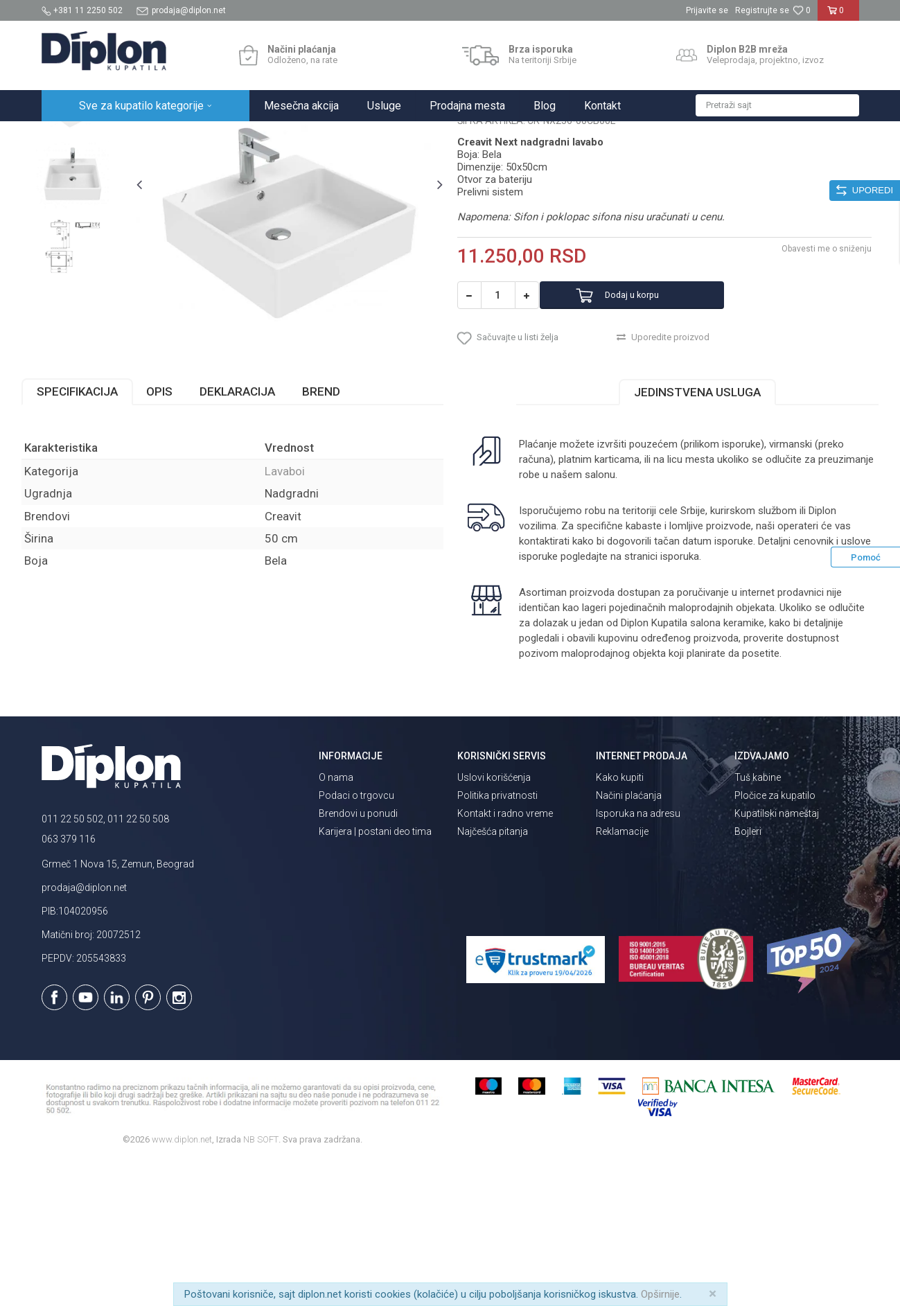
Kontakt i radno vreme (505, 958)
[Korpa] (838, 16)
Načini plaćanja (629, 940)
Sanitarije (202, 136)
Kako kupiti (620, 922)
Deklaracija (257, 536)
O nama (336, 922)
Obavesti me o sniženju (807, 382)
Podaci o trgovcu (356, 940)
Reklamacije (622, 976)
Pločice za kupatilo (774, 940)
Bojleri (747, 976)
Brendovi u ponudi (358, 958)
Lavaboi (247, 136)
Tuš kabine (757, 922)
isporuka (709, 701)
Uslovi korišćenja (494, 922)
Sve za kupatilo (143, 136)
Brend (341, 536)
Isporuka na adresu (638, 958)
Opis (179, 536)
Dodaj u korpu (653, 428)
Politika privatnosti (497, 940)
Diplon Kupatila (72, 136)
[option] (92, 230)
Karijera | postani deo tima (375, 976)
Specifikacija (97, 536)
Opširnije (660, 1294)
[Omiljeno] (802, 10)
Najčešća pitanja (492, 976)
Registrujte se (762, 10)
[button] (777, 105)
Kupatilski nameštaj (776, 958)
